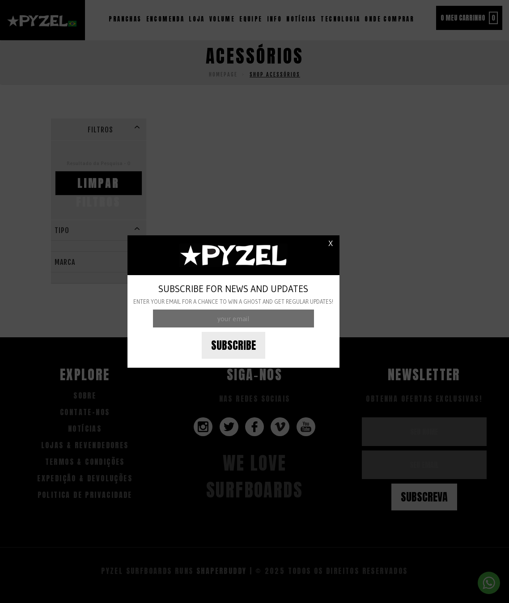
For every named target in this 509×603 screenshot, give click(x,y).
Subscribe (233, 345)
